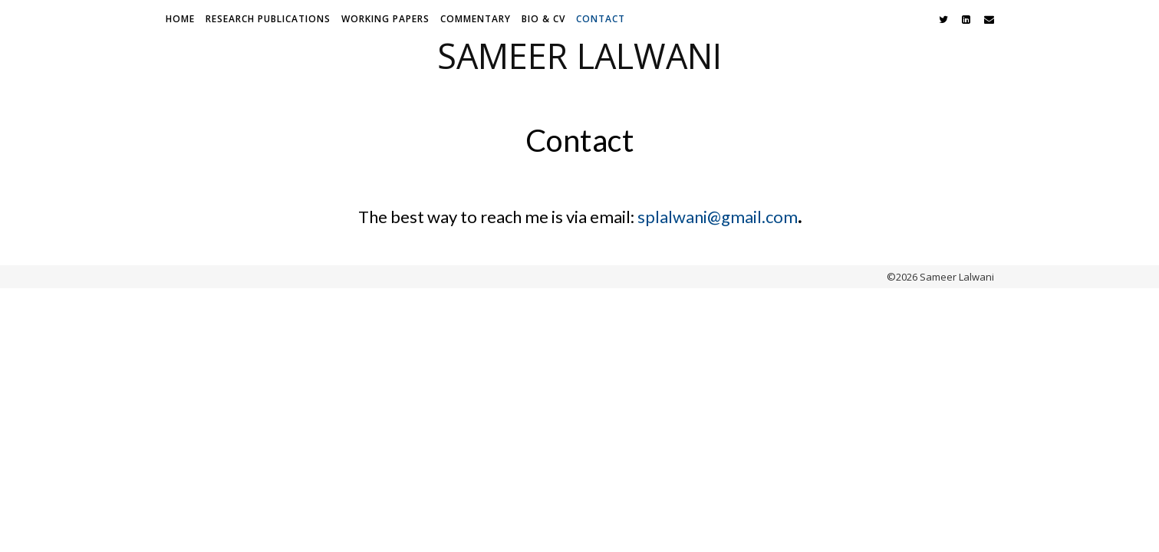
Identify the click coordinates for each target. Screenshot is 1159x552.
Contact (600, 18)
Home (180, 18)
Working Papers (385, 18)
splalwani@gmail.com (717, 216)
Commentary (475, 18)
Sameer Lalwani (579, 55)
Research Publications (268, 18)
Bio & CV (543, 18)
